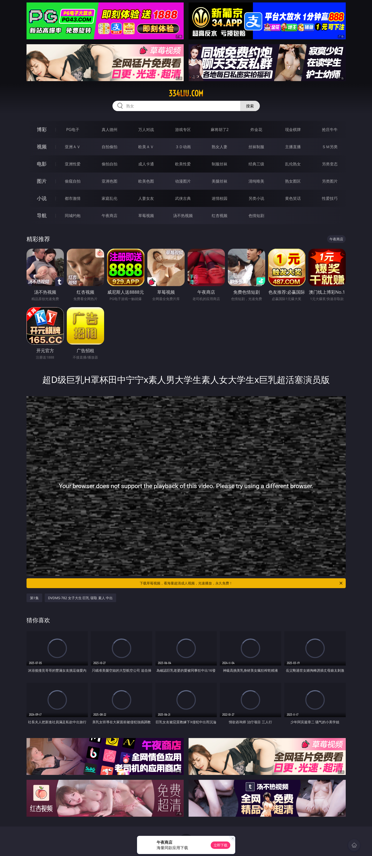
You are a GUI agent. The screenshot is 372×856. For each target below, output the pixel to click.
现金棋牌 (293, 129)
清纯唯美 (256, 181)
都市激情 (73, 198)
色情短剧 (256, 215)
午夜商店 (109, 215)
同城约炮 (73, 215)
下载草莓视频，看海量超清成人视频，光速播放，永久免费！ (241, 583)
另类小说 (256, 198)
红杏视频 (219, 215)
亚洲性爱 (73, 164)
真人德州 (109, 129)
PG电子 (72, 129)
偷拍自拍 (109, 164)
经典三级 (256, 164)
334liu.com (186, 93)
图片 (42, 181)
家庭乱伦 (109, 198)
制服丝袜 (219, 164)
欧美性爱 (183, 164)
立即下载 (220, 845)
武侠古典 (183, 198)
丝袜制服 (256, 146)
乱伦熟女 (293, 164)
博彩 (42, 129)
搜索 (250, 106)
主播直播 (293, 146)
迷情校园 (219, 198)
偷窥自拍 (73, 181)
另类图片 (330, 181)
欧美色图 (146, 181)
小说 (42, 198)
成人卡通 (146, 164)
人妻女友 (146, 198)
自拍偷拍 (109, 146)
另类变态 (330, 164)
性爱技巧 (330, 198)
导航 (42, 215)
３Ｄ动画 (183, 146)
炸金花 (256, 129)
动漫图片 (183, 181)
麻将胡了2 (220, 129)
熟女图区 (293, 181)
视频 (42, 146)
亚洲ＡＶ (73, 146)
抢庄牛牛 (330, 129)
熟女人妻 (219, 146)
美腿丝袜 (219, 181)
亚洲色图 (109, 181)
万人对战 (146, 129)
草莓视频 (146, 215)
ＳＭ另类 (330, 146)
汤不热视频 (183, 215)
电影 (42, 163)
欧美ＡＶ (146, 146)
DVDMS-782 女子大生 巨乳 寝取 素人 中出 (80, 597)
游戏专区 (183, 129)
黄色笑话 (293, 198)
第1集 (34, 597)
